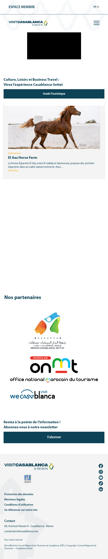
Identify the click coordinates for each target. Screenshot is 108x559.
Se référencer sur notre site (20, 510)
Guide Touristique (54, 93)
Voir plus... (14, 170)
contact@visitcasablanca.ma (21, 531)
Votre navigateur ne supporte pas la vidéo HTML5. (54, 45)
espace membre (22, 7)
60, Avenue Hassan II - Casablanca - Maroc (29, 526)
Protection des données (18, 494)
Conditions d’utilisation (18, 504)
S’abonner (54, 437)
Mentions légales (14, 499)
